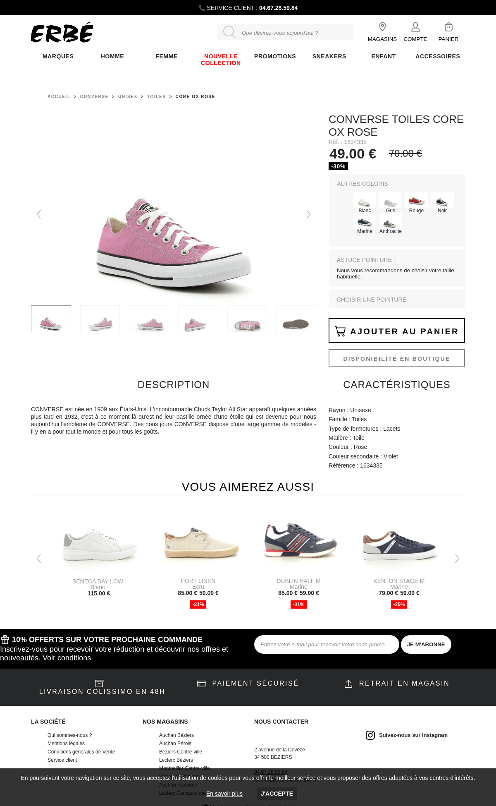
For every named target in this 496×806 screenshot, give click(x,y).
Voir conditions (67, 658)
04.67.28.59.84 (278, 8)
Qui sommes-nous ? (70, 735)
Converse (94, 96)
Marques (58, 56)
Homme (112, 56)
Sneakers (329, 56)
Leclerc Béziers (176, 760)
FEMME (166, 56)
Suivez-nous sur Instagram (413, 735)
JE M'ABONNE (426, 644)
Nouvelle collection (221, 59)
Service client (62, 760)
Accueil (59, 96)
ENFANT (383, 56)
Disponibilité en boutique (396, 358)
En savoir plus (224, 793)
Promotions (275, 56)
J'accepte (277, 793)
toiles (156, 96)
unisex (128, 96)
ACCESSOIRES (437, 56)
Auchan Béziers (176, 735)
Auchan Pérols (175, 743)
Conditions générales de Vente (81, 752)
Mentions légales (66, 743)
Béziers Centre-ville (180, 752)
